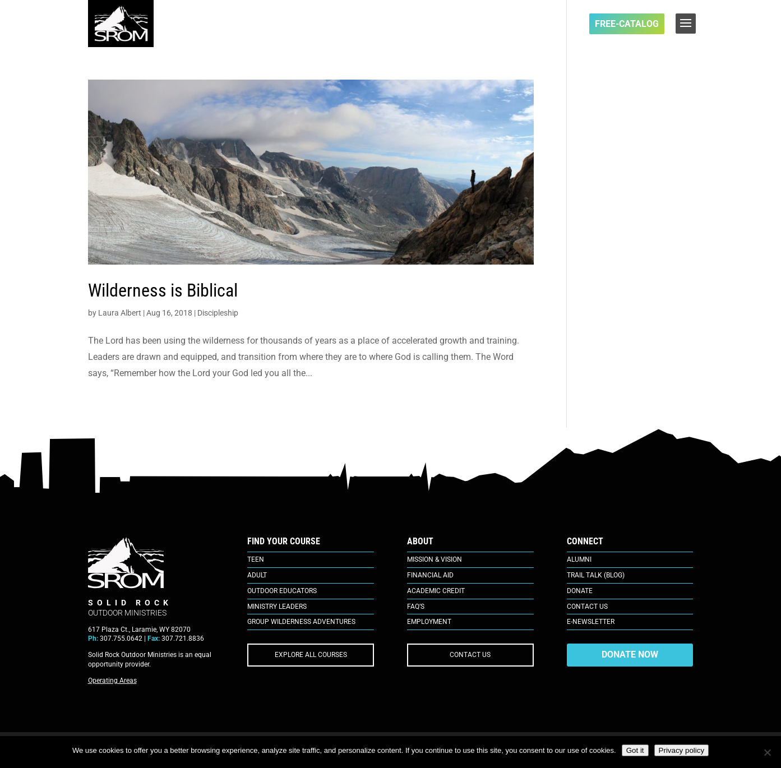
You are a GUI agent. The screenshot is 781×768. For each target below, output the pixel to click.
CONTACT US (470, 655)
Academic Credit (436, 591)
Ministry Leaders (277, 606)
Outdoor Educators (282, 591)
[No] (767, 752)
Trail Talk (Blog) (596, 575)
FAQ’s (415, 606)
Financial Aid (430, 575)
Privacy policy (681, 750)
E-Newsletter (590, 622)
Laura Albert (119, 312)
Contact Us (587, 606)
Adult (257, 575)
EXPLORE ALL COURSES (311, 655)
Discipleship (217, 312)
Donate (580, 591)
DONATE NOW (630, 654)
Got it (635, 750)
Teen (255, 559)
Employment (429, 622)
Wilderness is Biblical (163, 290)
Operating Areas (112, 680)
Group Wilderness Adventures (301, 622)
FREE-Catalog (627, 23)
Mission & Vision (434, 559)
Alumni (579, 559)
